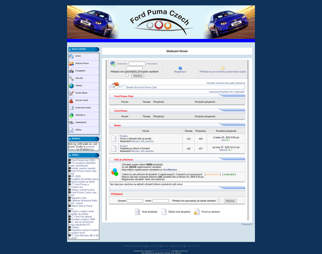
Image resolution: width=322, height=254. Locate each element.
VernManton (170, 169)
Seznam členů (81, 100)
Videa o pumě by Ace (83, 189)
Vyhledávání (80, 122)
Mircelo (135, 141)
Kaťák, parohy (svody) (83, 168)
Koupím (123, 146)
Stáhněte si (80, 115)
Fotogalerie (80, 71)
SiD (143, 141)
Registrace (180, 71)
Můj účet (79, 78)
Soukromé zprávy (83, 108)
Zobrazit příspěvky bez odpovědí (226, 91)
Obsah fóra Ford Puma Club (141, 87)
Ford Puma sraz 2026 (83, 160)
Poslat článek (81, 93)
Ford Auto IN (192, 246)
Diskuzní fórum (82, 63)
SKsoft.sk (178, 246)
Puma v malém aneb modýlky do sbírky (81, 212)
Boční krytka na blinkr (83, 181)
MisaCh (223, 150)
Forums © (247, 224)
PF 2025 (76, 176)
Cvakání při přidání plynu (85, 179)
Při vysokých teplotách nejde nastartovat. (82, 164)
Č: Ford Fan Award (81, 216)
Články (78, 130)
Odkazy (78, 85)
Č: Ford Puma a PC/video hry (79, 185)
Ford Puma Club (123, 96)
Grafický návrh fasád (134, 246)
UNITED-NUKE (162, 250)
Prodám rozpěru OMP (83, 219)
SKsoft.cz (166, 246)
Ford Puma (120, 110)
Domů (78, 56)
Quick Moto (153, 246)
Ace (224, 140)
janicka (149, 141)
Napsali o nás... (79, 197)
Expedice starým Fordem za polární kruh (84, 231)
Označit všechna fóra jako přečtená (226, 83)
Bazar (117, 125)
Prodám (124, 136)
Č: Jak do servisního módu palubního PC (81, 223)
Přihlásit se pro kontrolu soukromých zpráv (223, 71)
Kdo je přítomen (123, 159)
